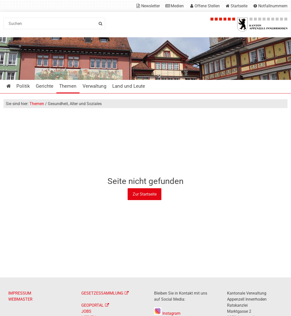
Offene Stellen (207, 6)
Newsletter (150, 6)
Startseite (239, 6)
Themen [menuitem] (68, 86)
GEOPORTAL (92, 305)
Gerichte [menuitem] (44, 86)
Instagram (167, 313)
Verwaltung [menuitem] (94, 86)
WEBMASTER (20, 299)
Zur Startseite (145, 194)
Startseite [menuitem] (12, 86)
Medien (177, 6)
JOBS (86, 311)
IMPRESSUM (19, 293)
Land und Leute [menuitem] (128, 86)
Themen (36, 103)
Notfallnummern (272, 6)
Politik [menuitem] (23, 86)
